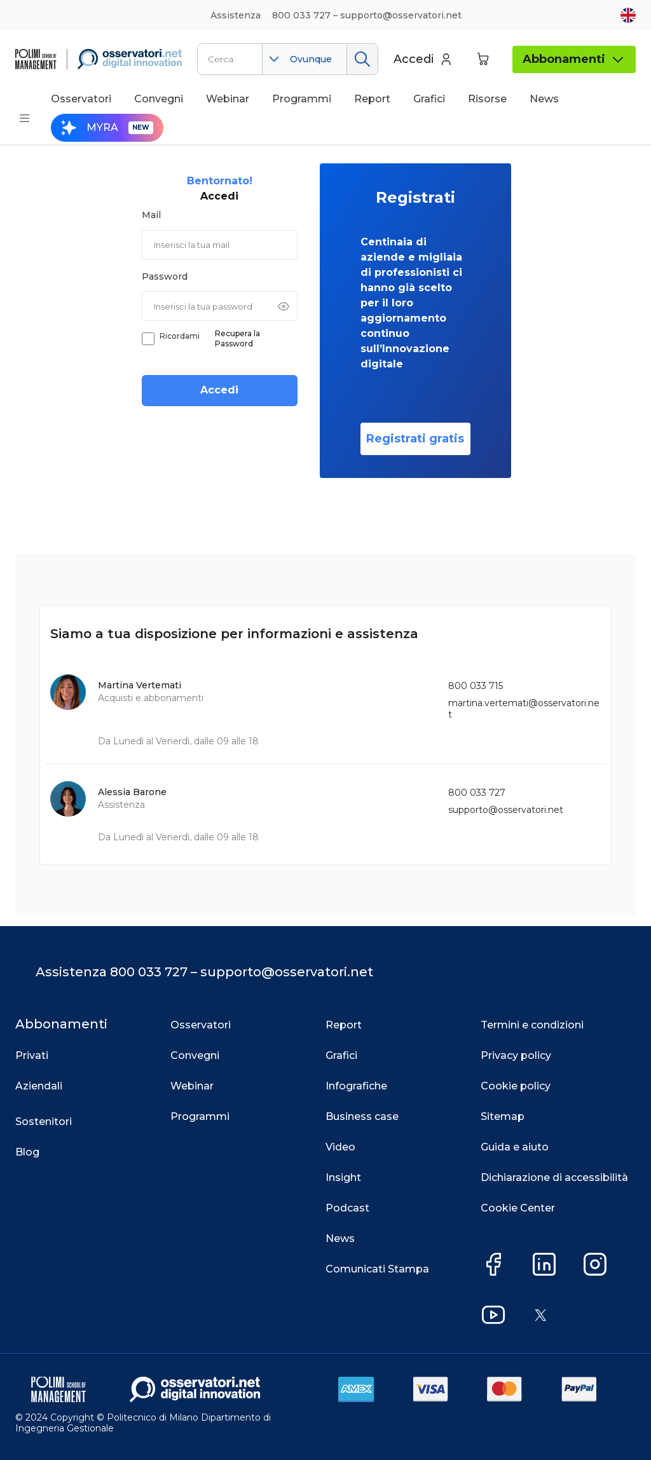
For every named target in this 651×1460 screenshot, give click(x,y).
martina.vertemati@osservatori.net (524, 708)
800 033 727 (476, 792)
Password (165, 276)
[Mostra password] (283, 306)
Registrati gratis (415, 439)
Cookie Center (518, 1208)
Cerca (362, 59)
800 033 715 (475, 686)
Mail (151, 215)
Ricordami (180, 336)
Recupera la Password (237, 338)
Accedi (219, 390)
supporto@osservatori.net (505, 809)
